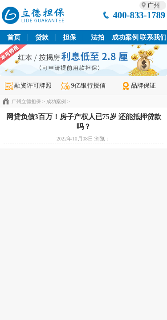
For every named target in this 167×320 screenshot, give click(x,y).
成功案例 (125, 37)
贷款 (42, 37)
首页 (13, 37)
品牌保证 (139, 85)
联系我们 (153, 37)
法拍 (97, 37)
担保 (69, 37)
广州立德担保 (26, 101)
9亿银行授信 (83, 85)
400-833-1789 (139, 15)
